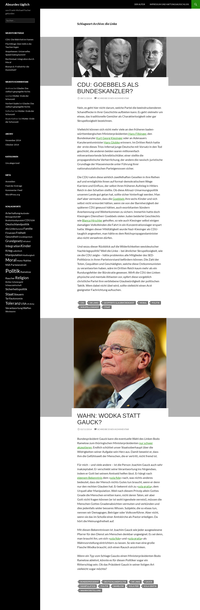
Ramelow (118, 586)
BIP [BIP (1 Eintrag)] (19, 217)
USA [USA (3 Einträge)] (23, 303)
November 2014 (13, 140)
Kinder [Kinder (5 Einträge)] (26, 246)
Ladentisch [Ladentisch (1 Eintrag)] (17, 251)
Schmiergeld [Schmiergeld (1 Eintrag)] (17, 282)
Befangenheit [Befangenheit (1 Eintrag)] (11, 217)
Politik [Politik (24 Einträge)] (12, 271)
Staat (107, 307)
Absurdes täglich (17, 4)
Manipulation (87, 586)
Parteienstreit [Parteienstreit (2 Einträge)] (18, 264)
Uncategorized (12, 163)
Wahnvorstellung (90, 590)
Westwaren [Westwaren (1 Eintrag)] (10, 311)
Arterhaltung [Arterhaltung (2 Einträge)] (12, 213)
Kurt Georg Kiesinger (109, 138)
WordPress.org (12, 194)
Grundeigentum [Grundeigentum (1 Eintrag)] (25, 237)
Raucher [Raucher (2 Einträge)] (10, 278)
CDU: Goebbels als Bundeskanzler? (108, 87)
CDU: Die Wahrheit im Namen (19, 39)
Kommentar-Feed (13, 190)
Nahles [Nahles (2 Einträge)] (27, 260)
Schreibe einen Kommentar (113, 98)
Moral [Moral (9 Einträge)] (10, 259)
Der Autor (139, 4)
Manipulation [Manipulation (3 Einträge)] (13, 255)
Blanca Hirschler (92, 220)
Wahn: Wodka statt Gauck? (108, 419)
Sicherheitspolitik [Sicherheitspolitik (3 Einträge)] (16, 289)
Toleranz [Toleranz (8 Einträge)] (12, 303)
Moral (143, 303)
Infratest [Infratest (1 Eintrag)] (27, 241)
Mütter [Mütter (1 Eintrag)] (20, 260)
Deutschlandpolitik (115, 582)
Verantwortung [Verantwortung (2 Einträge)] (14, 308)
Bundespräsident (89, 582)
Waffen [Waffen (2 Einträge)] (27, 308)
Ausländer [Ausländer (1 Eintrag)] (24, 213)
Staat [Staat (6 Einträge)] (9, 294)
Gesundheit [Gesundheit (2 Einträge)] (11, 236)
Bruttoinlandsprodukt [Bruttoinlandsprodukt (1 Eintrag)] (14, 220)
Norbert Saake (12, 103)
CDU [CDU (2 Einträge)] (27, 220)
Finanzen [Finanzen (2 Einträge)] (10, 232)
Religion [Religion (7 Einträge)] (22, 277)
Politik (156, 303)
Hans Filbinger (137, 133)
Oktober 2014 (12, 144)
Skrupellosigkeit (89, 307)
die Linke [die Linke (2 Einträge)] (10, 228)
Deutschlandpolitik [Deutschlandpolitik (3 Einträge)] (17, 224)
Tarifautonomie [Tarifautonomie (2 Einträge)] (14, 298)
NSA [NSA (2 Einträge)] (7, 264)
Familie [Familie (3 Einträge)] (28, 228)
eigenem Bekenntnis (89, 477)
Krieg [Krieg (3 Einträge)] (8, 250)
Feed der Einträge (13, 185)
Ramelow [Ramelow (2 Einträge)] (25, 271)
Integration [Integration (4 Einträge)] (12, 246)
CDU (82, 303)
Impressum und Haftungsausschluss (169, 4)
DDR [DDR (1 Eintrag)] (33, 220)
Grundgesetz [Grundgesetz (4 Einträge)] (14, 241)
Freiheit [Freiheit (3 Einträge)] (21, 232)
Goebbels (119, 198)
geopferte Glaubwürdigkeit (119, 303)
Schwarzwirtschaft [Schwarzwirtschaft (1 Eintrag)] (13, 285)
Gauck (148, 582)
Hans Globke (112, 142)
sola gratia (144, 486)
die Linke (94, 303)
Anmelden (10, 181)
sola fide (115, 477)
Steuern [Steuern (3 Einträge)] (19, 294)
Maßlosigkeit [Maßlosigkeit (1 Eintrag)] (29, 255)
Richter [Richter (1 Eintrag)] (8, 282)
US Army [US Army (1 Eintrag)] (30, 304)
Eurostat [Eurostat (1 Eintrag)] (19, 229)
